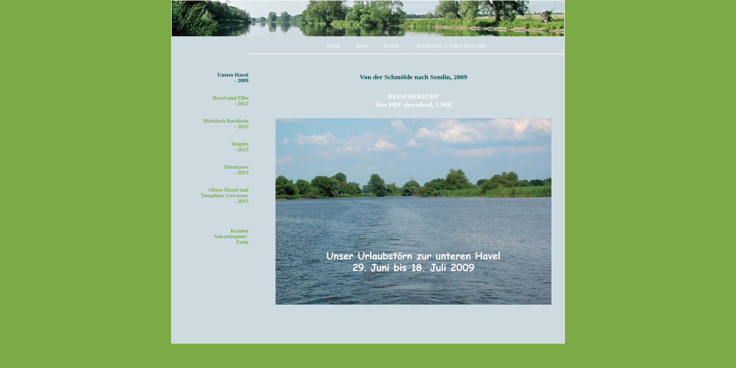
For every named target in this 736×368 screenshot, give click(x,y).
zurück (333, 46)
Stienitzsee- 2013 (236, 169)
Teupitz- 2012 (239, 146)
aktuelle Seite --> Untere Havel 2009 (451, 46)
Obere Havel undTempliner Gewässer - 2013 (224, 195)
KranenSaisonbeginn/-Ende (231, 236)
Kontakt (391, 46)
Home (361, 46)
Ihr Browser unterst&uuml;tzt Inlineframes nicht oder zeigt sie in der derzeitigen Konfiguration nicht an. (413, 202)
